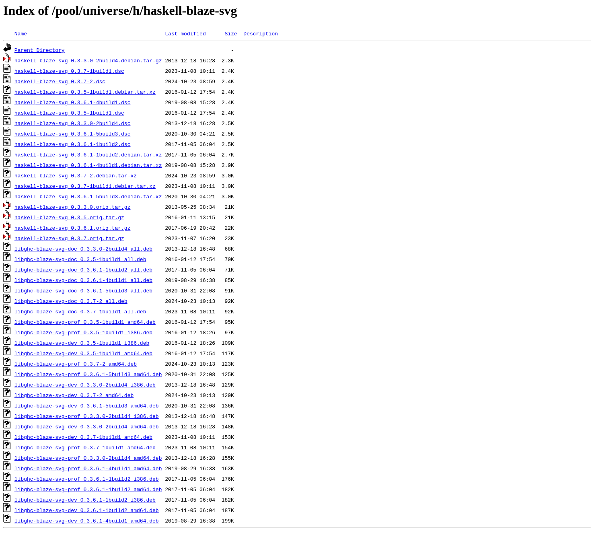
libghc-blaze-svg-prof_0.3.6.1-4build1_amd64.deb (88, 468)
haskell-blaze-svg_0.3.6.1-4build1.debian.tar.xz (88, 165)
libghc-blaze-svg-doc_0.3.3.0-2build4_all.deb (83, 248)
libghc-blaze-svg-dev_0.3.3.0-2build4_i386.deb (85, 384)
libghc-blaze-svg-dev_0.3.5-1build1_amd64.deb (83, 353)
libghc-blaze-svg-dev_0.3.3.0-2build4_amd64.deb (86, 426)
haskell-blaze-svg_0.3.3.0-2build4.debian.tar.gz (88, 60)
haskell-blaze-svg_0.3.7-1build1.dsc (69, 70)
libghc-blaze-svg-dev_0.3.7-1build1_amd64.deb (83, 436)
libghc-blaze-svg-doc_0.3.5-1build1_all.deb (80, 259)
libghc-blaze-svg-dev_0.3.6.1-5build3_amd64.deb (86, 405)
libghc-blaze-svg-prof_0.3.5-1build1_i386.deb (83, 332)
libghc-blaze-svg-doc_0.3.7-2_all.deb (70, 301)
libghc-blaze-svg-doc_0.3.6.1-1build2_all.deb (83, 269)
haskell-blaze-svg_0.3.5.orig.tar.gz (69, 217)
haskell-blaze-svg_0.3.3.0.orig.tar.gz (72, 206)
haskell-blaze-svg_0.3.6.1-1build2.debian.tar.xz (88, 154)
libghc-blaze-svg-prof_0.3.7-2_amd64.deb (75, 363)
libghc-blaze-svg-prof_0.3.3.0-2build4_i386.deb (86, 416)
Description (260, 33)
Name (20, 33)
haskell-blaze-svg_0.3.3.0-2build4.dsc (72, 123)
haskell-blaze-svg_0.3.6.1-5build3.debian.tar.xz (88, 196)
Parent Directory (39, 50)
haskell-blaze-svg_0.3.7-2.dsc (59, 81)
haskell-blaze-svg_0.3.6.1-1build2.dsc (72, 144)
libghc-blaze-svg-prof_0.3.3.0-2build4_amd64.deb (88, 457)
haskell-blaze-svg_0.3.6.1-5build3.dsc (72, 133)
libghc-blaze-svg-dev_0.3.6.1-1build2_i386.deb (85, 499)
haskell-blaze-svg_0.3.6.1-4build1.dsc (72, 102)
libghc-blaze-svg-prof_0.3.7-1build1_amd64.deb (85, 447)
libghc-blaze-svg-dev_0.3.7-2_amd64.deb (74, 395)
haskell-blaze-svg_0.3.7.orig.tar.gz (69, 238)
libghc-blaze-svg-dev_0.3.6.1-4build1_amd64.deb (86, 520)
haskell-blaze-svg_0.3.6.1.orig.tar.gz (72, 227)
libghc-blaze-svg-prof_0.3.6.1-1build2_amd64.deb (88, 489)
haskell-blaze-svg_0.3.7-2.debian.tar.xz (75, 175)
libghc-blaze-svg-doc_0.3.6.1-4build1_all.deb (83, 280)
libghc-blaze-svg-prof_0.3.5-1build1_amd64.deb (85, 321)
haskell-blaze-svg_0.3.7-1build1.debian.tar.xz (85, 185)
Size (230, 33)
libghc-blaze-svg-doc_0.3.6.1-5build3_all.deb (83, 290)
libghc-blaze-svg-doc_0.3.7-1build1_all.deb (80, 311)
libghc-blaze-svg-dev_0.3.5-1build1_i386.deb (81, 342)
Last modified (185, 33)
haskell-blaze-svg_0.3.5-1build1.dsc (69, 112)
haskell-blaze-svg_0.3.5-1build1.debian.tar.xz (85, 91)
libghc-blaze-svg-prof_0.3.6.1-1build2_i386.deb (86, 478)
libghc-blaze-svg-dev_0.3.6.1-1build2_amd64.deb (86, 510)
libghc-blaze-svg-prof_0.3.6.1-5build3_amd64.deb (88, 374)
